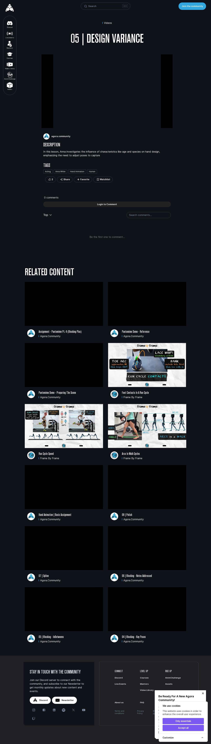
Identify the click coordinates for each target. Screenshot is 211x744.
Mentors (10, 45)
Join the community (192, 6)
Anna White (60, 171)
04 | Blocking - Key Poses (134, 637)
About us (119, 702)
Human (92, 171)
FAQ (142, 702)
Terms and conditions (119, 712)
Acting (48, 171)
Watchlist (103, 179)
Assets (10, 86)
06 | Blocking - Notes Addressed (137, 576)
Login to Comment (107, 204)
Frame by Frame (132, 397)
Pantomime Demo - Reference (135, 332)
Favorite (82, 179)
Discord (10, 24)
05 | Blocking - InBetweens (51, 637)
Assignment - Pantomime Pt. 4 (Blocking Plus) (60, 332)
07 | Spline (44, 576)
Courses (10, 55)
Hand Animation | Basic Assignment (55, 515)
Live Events (120, 684)
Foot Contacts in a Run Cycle (135, 393)
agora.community (60, 136)
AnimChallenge (9, 76)
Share (65, 179)
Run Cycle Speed (46, 454)
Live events (10, 34)
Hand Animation (77, 171)
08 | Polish (127, 515)
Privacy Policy (140, 712)
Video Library (10, 65)
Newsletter (64, 700)
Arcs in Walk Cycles (131, 454)
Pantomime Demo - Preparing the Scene (57, 393)
